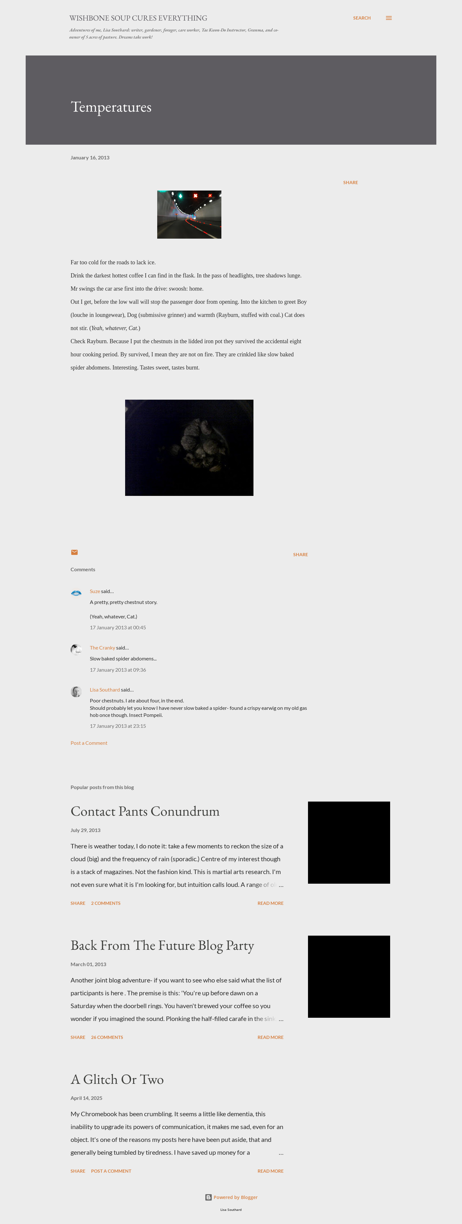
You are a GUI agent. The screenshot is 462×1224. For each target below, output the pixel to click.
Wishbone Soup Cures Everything (138, 18)
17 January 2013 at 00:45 (118, 627)
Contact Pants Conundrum (145, 811)
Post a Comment (89, 743)
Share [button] (350, 182)
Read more (271, 903)
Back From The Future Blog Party (162, 945)
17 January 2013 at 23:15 (118, 726)
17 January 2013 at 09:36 (118, 670)
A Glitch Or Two (117, 1079)
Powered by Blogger (231, 1197)
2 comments (106, 903)
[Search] (362, 18)
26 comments (107, 1037)
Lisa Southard (105, 689)
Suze (95, 591)
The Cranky (102, 647)
